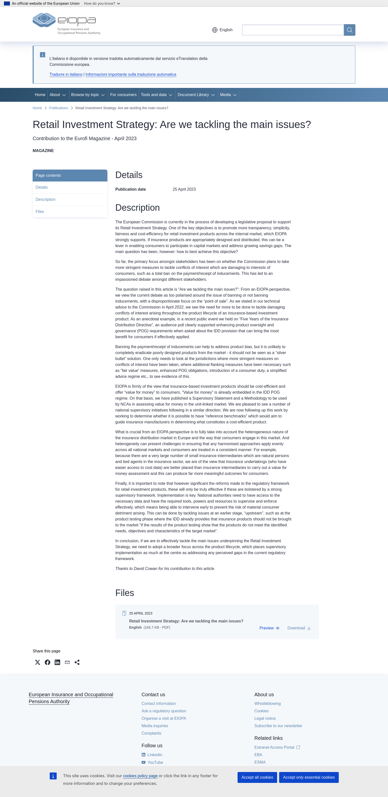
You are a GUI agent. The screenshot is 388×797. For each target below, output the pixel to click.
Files (40, 211)
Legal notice (265, 718)
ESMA (260, 762)
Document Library (193, 95)
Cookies (261, 711)
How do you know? (102, 3)
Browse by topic (85, 95)
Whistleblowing (267, 703)
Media (225, 95)
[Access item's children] (65, 95)
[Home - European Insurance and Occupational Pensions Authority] (66, 24)
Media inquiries (155, 726)
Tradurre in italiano (65, 74)
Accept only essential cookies (309, 777)
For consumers (123, 95)
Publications (58, 108)
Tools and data (154, 95)
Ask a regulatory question (164, 711)
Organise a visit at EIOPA (164, 718)
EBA (258, 755)
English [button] (222, 30)
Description (45, 199)
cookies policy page (140, 776)
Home (40, 95)
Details (42, 187)
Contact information (159, 703)
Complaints (151, 733)
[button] (270, 628)
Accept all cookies (257, 777)
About (55, 95)
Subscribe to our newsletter (278, 726)
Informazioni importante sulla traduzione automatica (131, 74)
